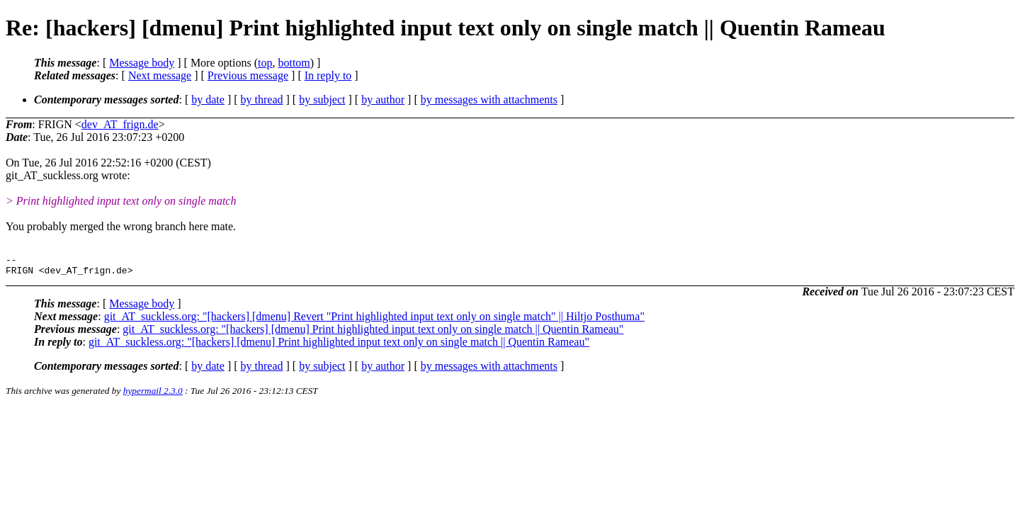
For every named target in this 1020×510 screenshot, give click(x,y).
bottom (294, 63)
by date (208, 100)
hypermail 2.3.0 (153, 395)
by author (382, 100)
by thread (262, 100)
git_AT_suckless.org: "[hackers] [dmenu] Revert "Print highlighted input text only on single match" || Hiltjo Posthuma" (374, 320)
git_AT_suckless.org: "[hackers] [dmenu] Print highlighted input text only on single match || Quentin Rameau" (373, 333)
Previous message (248, 75)
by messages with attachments (489, 100)
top (265, 63)
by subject (322, 100)
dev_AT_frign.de (120, 124)
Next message (159, 75)
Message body (141, 63)
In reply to (328, 75)
